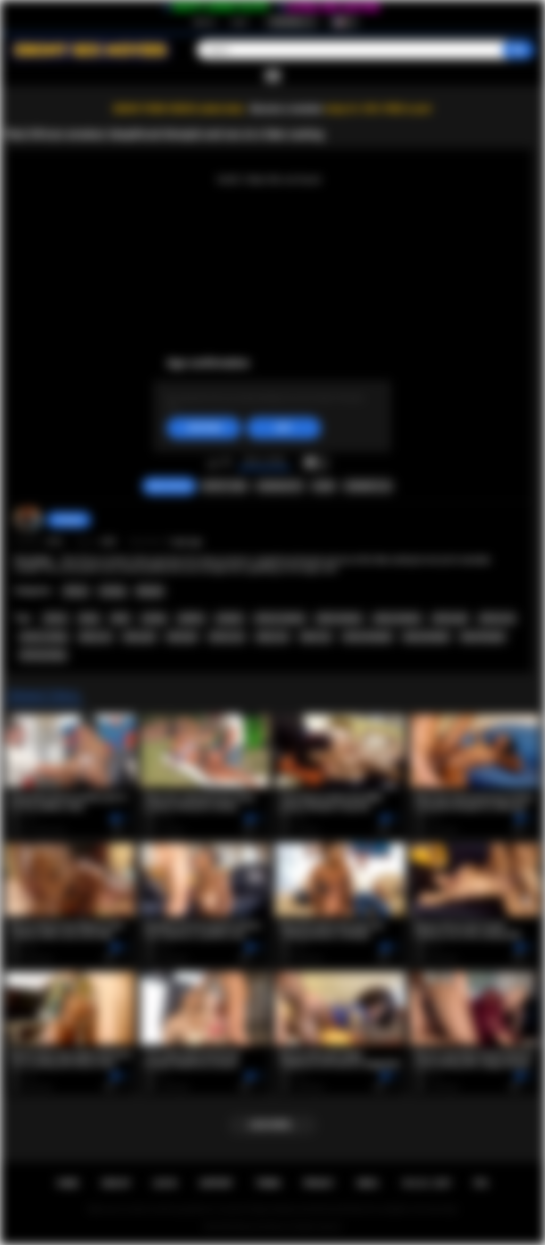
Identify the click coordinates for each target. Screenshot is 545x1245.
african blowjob (367, 637)
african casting (43, 637)
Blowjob (150, 591)
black (120, 618)
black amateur (339, 618)
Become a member (287, 109)
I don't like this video (226, 463)
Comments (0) (367, 486)
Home (67, 1183)
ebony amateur (397, 618)
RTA (481, 1183)
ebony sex (273, 637)
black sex (316, 637)
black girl (182, 637)
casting (154, 618)
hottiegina (68, 520)
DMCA (367, 1183)
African (76, 591)
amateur (229, 618)
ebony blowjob (426, 637)
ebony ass (95, 637)
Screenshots (280, 486)
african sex (226, 637)
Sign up (203, 22)
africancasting (42, 655)
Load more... (272, 1124)
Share (323, 486)
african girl (450, 618)
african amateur (280, 618)
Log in (239, 22)
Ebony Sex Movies (261, 1227)
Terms (268, 1183)
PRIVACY (318, 1183)
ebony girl (139, 637)
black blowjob (482, 637)
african (55, 618)
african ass (497, 618)
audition (191, 618)
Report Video (224, 486)
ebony (89, 618)
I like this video (212, 463)
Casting (112, 591)
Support (216, 1183)
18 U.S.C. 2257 (426, 1183)
